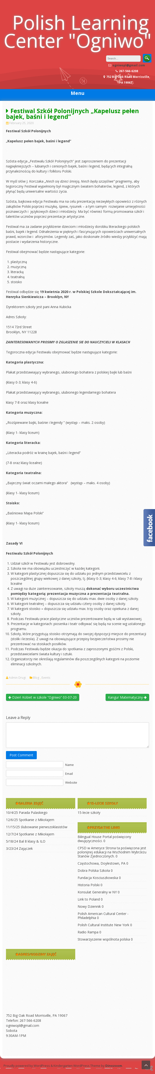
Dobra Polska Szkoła (94, 870)
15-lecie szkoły (89, 812)
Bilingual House (90, 836)
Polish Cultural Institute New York (103, 925)
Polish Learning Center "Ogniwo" (77, 31)
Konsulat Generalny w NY (97, 892)
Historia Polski (89, 885)
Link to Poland (89, 899)
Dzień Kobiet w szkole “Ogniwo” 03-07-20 (42, 697)
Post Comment (21, 755)
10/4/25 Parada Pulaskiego (27, 812)
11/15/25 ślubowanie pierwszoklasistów (36, 827)
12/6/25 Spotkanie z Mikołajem (30, 819)
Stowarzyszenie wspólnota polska (104, 939)
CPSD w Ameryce (91, 848)
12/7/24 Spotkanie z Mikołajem (30, 834)
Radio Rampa (88, 932)
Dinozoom (113, 1065)
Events (46, 677)
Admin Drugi (17, 677)
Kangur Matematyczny (127, 697)
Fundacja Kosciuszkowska (98, 877)
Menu (78, 93)
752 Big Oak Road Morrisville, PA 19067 (36, 1015)
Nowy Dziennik (89, 906)
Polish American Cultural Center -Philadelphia (103, 915)
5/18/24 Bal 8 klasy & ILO (25, 841)
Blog (36, 677)
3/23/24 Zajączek (19, 848)
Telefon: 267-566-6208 (23, 1020)
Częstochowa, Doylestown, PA (101, 863)
